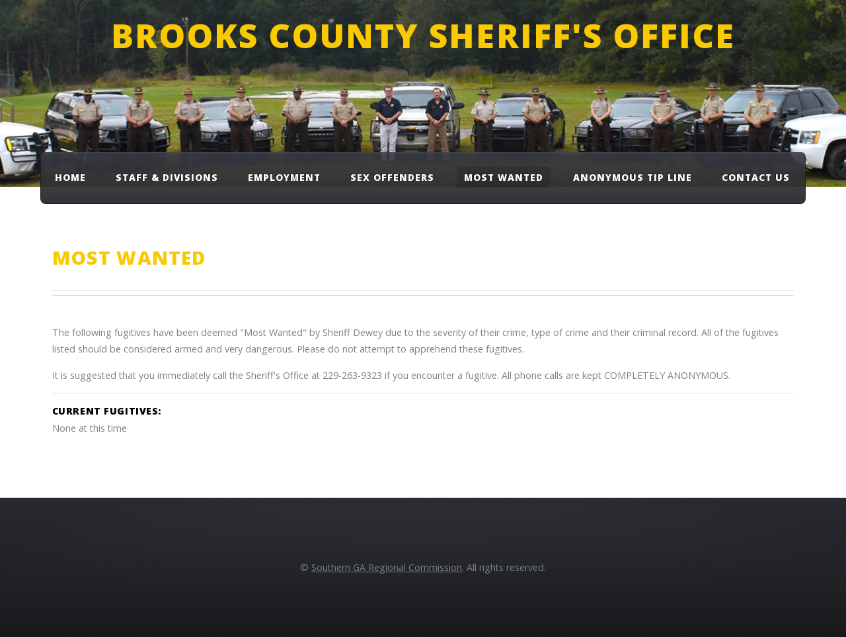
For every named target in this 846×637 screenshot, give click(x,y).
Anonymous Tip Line (632, 177)
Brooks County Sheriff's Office (422, 35)
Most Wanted (503, 177)
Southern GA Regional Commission (386, 567)
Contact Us (756, 177)
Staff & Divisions (167, 177)
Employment (284, 177)
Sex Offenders (392, 177)
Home (70, 177)
